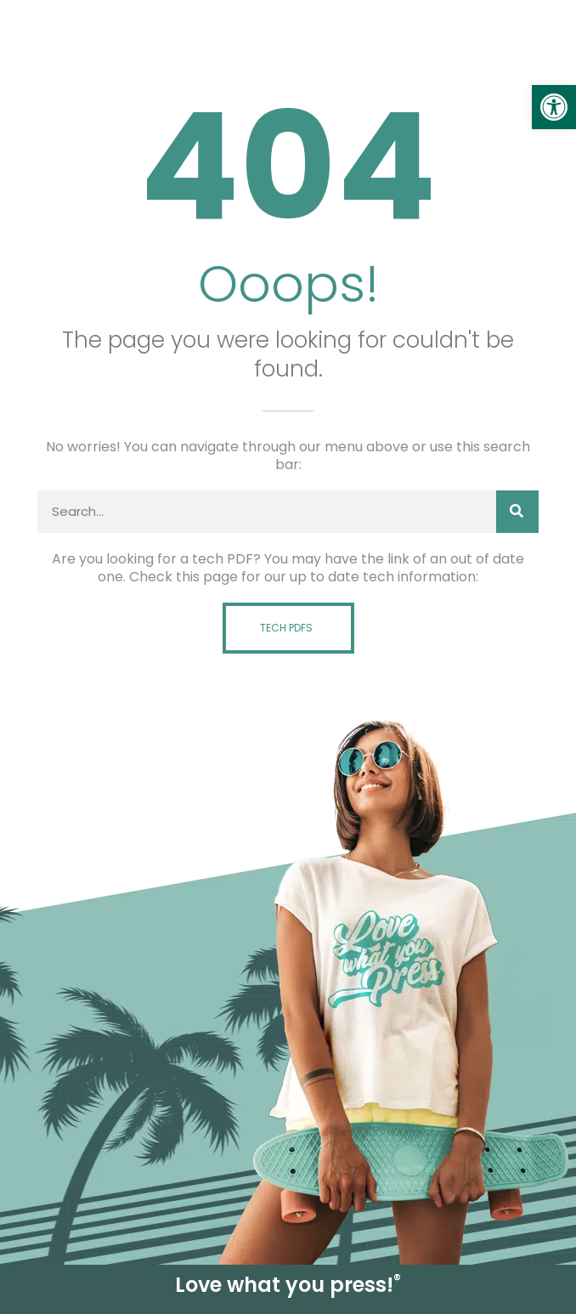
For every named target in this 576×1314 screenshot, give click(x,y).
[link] (554, 107)
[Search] (517, 511)
